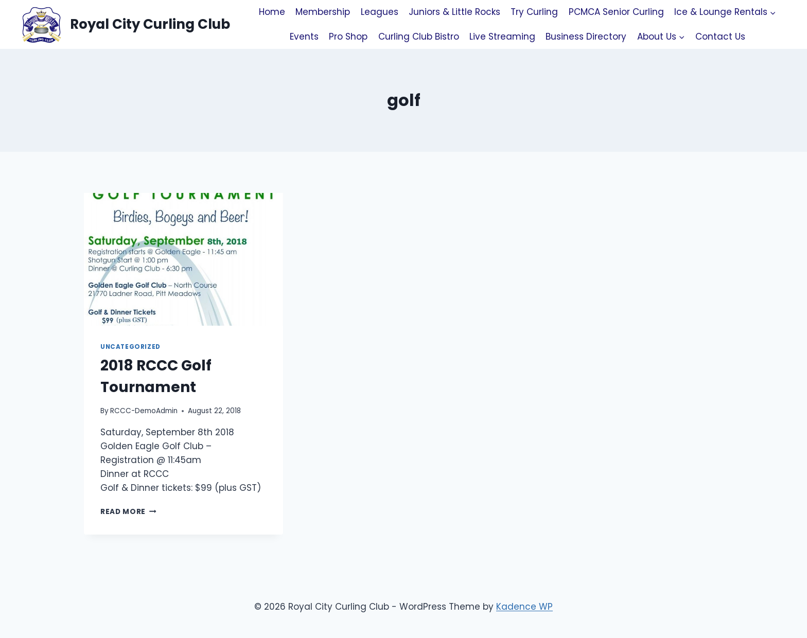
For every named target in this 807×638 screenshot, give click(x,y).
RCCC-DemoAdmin (144, 411)
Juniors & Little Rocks (454, 12)
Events (304, 36)
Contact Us (720, 36)
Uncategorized (130, 347)
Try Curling (534, 12)
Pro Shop (348, 36)
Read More (128, 512)
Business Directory (586, 36)
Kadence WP (524, 606)
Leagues (379, 12)
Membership (322, 12)
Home (272, 12)
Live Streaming (502, 36)
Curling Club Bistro (418, 36)
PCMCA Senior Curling (616, 12)
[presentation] (183, 259)
